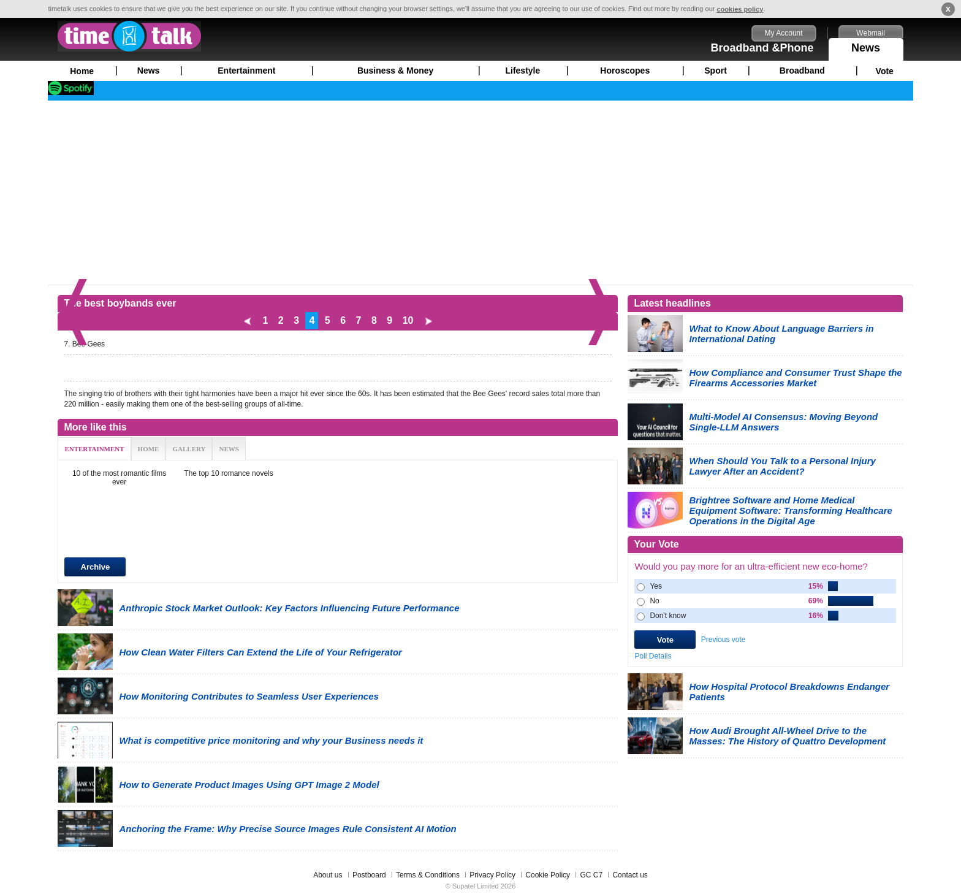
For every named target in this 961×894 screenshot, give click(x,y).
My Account (784, 33)
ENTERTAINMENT (94, 449)
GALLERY (188, 449)
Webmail (870, 33)
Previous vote (723, 639)
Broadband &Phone (762, 48)
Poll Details (652, 656)
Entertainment (246, 70)
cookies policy (740, 9)
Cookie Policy (547, 875)
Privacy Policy (492, 875)
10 (408, 320)
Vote (885, 71)
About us (327, 875)
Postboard (369, 875)
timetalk (129, 36)
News (866, 46)
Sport (715, 70)
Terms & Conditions (428, 875)
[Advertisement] (480, 192)
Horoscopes (625, 70)
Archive (95, 566)
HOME (148, 449)
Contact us (629, 875)
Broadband (802, 70)
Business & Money (395, 70)
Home (82, 71)
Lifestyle (522, 70)
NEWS (228, 449)
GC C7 (591, 875)
